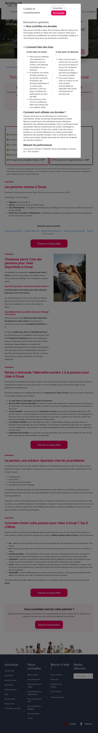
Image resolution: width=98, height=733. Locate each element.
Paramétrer (58, 8)
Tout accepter (58, 13)
